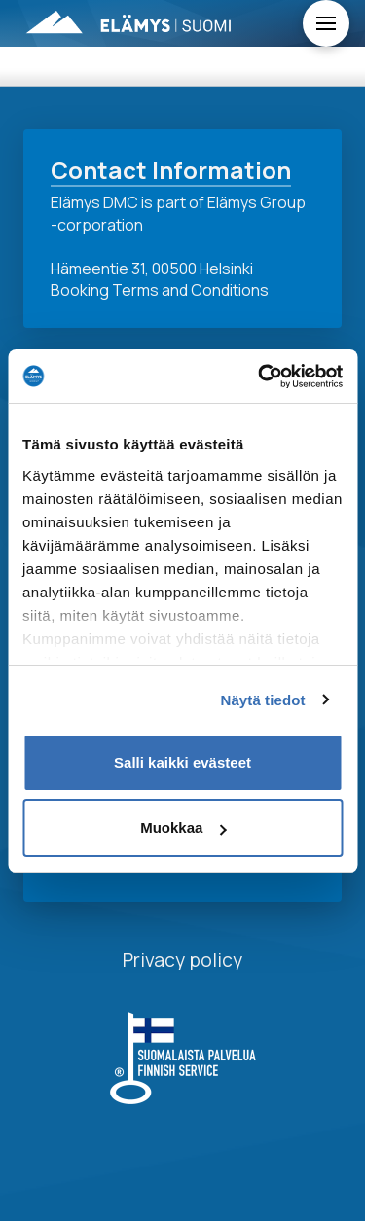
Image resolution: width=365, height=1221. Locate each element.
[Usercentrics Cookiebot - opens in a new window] (260, 376)
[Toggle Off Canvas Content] (326, 23)
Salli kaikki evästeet (182, 762)
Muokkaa (183, 827)
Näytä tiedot (263, 700)
